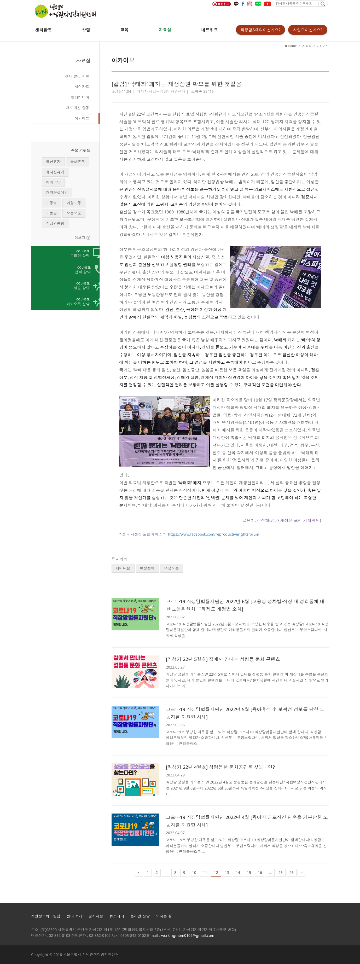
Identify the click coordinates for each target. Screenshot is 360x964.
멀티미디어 (80, 97)
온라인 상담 (140, 916)
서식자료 (82, 86)
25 (280, 872)
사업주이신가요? (307, 29)
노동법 (51, 202)
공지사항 (96, 916)
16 (260, 872)
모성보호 (74, 213)
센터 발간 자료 (77, 76)
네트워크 (209, 30)
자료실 (165, 30)
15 (249, 872)
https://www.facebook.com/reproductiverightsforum (213, 534)
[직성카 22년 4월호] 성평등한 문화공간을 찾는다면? (220, 767)
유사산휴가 (55, 172)
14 (238, 872)
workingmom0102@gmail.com (187, 935)
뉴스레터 (116, 916)
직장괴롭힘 (55, 223)
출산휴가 (53, 161)
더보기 (82, 237)
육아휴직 (77, 161)
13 (227, 872)
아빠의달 (53, 182)
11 (205, 872)
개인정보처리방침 (45, 916)
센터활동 (43, 30)
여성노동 (74, 202)
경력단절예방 (57, 192)
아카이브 (82, 118)
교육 (124, 30)
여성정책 (147, 568)
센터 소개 (74, 916)
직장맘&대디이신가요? (261, 29)
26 (291, 872)
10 (194, 872)
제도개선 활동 (77, 107)
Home (290, 46)
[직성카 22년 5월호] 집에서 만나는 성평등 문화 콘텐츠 (223, 659)
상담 (86, 30)
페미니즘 (123, 568)
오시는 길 (164, 916)
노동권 (51, 213)
